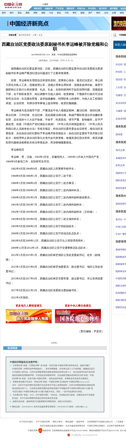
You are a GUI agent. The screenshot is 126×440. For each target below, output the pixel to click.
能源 (82, 13)
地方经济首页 (24, 35)
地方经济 (103, 8)
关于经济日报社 (26, 422)
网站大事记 (58, 422)
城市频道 (114, 8)
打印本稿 (54, 60)
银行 (12, 13)
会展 (114, 13)
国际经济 (70, 8)
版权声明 (80, 422)
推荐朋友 (43, 60)
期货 (28, 13)
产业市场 (59, 8)
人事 (34, 35)
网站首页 (38, 8)
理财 (35, 13)
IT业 (51, 13)
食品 (59, 13)
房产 (90, 13)
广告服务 (120, 422)
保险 (43, 13)
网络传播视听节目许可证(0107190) (104, 430)
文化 (106, 13)
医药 (98, 13)
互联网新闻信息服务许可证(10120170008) (70, 430)
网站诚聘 (69, 422)
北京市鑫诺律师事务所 (75, 426)
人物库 (45, 4)
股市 (4, 13)
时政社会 (81, 8)
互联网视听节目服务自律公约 (100, 422)
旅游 (122, 13)
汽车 (67, 13)
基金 (20, 13)
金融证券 (49, 8)
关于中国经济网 (43, 422)
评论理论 (92, 8)
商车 (75, 13)
